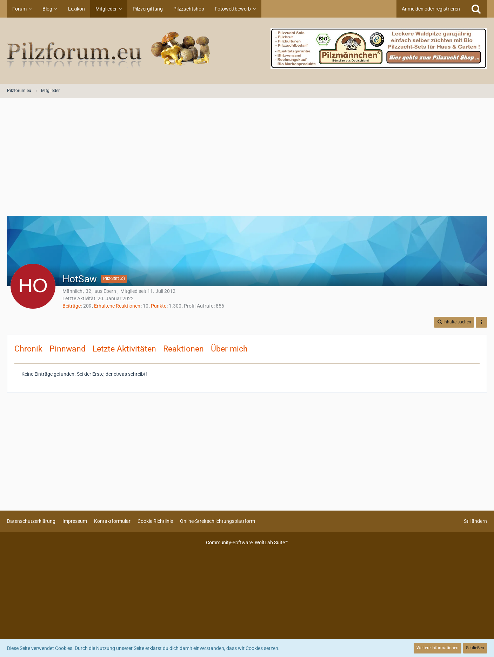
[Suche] (476, 9)
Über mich (229, 349)
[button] (454, 322)
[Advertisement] (247, 158)
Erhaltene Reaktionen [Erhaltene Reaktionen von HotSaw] (117, 306)
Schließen (475, 647)
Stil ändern (475, 521)
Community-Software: (247, 542)
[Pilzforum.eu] (247, 50)
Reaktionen (183, 349)
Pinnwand (67, 349)
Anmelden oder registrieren (431, 9)
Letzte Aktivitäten (124, 349)
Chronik (28, 349)
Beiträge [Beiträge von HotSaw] (71, 306)
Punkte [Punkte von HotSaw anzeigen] (158, 306)
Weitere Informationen (437, 647)
